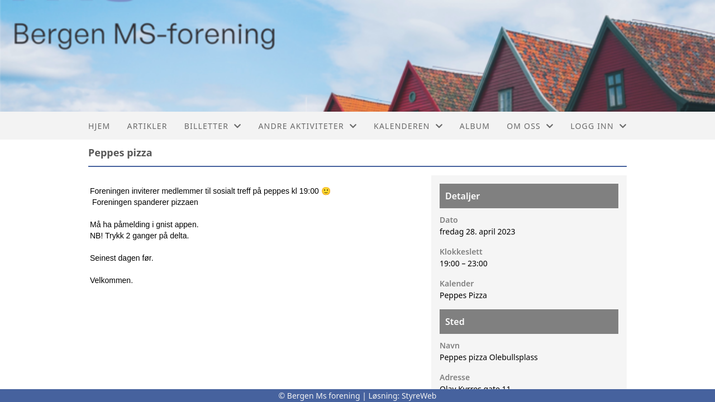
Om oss (530, 126)
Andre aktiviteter (307, 126)
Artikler (147, 126)
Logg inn (598, 126)
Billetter (213, 126)
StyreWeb (419, 395)
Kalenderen (408, 126)
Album (475, 126)
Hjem (99, 126)
